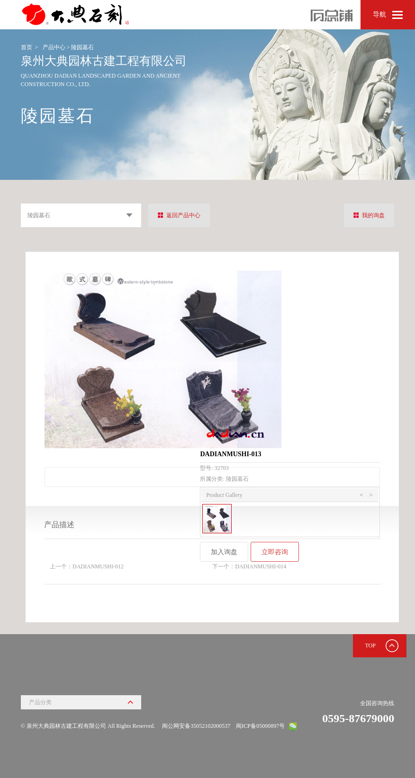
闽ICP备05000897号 (260, 726)
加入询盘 (224, 552)
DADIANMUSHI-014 (260, 566)
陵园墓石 (82, 47)
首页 (26, 47)
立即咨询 (275, 552)
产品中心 (54, 47)
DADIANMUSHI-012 (98, 566)
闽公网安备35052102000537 (196, 726)
